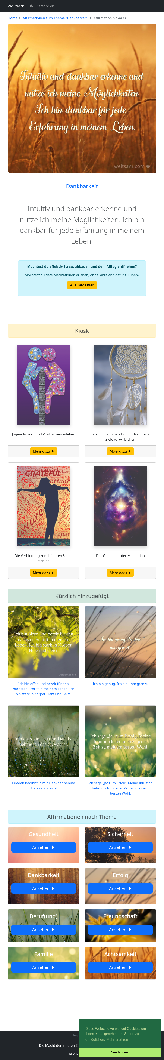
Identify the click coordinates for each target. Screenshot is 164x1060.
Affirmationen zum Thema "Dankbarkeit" (55, 18)
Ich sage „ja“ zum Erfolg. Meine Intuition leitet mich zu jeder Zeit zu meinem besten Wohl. (120, 788)
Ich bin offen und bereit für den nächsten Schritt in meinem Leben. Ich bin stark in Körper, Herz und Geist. (43, 688)
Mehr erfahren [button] (117, 1039)
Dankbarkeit (82, 186)
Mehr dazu (43, 451)
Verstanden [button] (119, 1052)
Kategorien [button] (46, 6)
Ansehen (43, 847)
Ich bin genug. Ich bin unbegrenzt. (120, 683)
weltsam (16, 6)
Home (13, 18)
